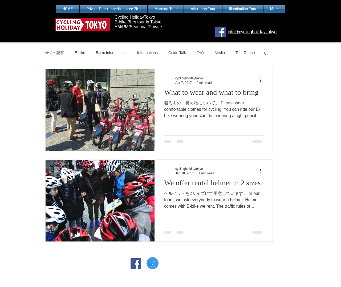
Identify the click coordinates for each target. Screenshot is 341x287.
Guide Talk (177, 53)
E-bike (80, 53)
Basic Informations (111, 53)
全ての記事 (54, 53)
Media (220, 53)
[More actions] (262, 80)
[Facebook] (220, 32)
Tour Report (245, 53)
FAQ (200, 53)
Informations (147, 53)
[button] (266, 53)
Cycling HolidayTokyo (135, 17)
